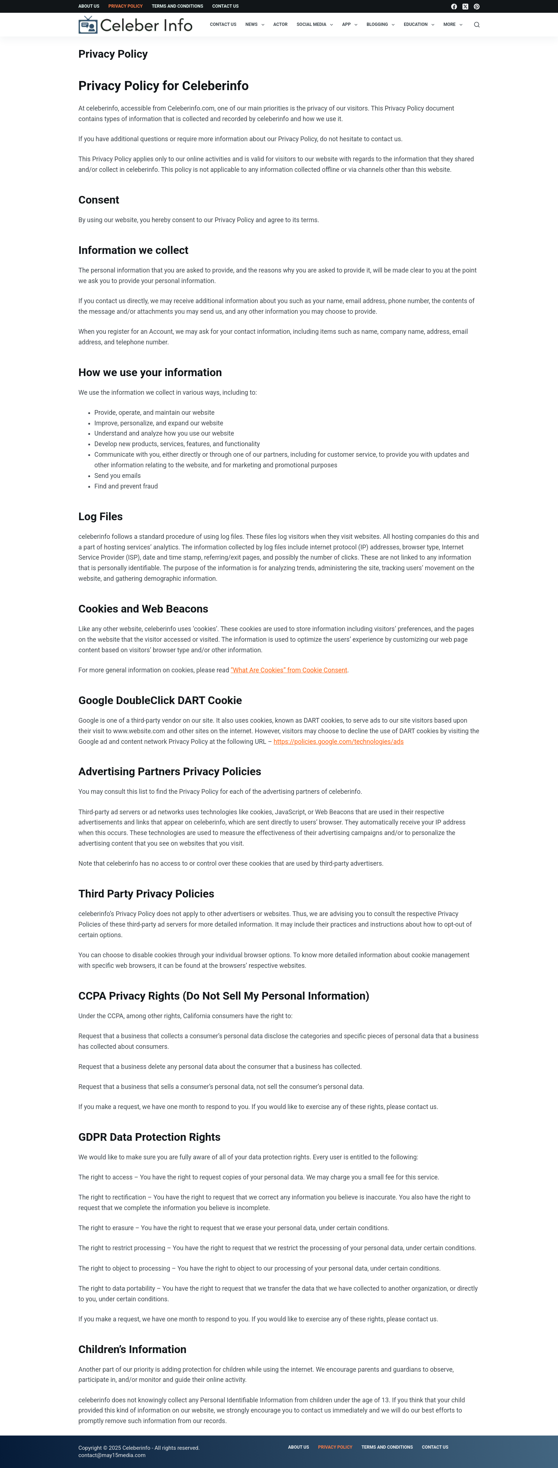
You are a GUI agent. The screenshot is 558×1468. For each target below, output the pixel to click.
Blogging (382, 24)
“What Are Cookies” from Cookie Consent (289, 670)
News (256, 24)
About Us (88, 6)
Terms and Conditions (177, 6)
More (454, 24)
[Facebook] (454, 6)
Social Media (316, 24)
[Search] (477, 24)
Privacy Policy (125, 6)
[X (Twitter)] (465, 6)
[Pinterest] (477, 6)
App (351, 24)
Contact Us (225, 6)
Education (420, 24)
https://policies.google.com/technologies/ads (339, 741)
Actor (281, 24)
